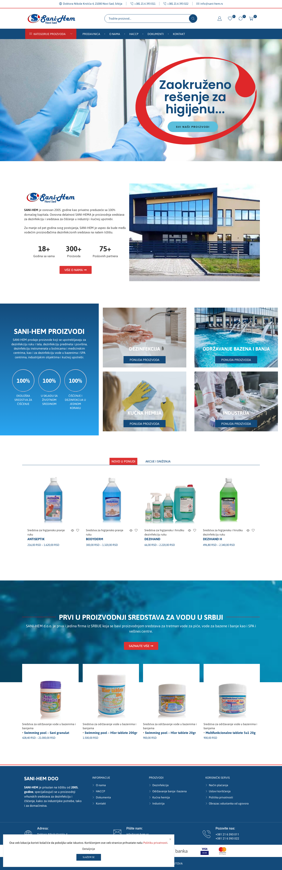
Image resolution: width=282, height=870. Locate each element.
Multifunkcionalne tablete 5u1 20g (231, 732)
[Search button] (193, 18)
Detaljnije (88, 848)
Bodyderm (94, 539)
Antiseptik (35, 539)
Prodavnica (91, 34)
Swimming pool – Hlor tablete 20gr (170, 732)
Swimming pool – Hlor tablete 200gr (111, 732)
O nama (114, 34)
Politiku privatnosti (155, 842)
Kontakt (179, 34)
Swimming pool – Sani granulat (46, 732)
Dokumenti (156, 34)
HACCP (133, 34)
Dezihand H (212, 539)
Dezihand (152, 539)
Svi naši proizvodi (193, 127)
